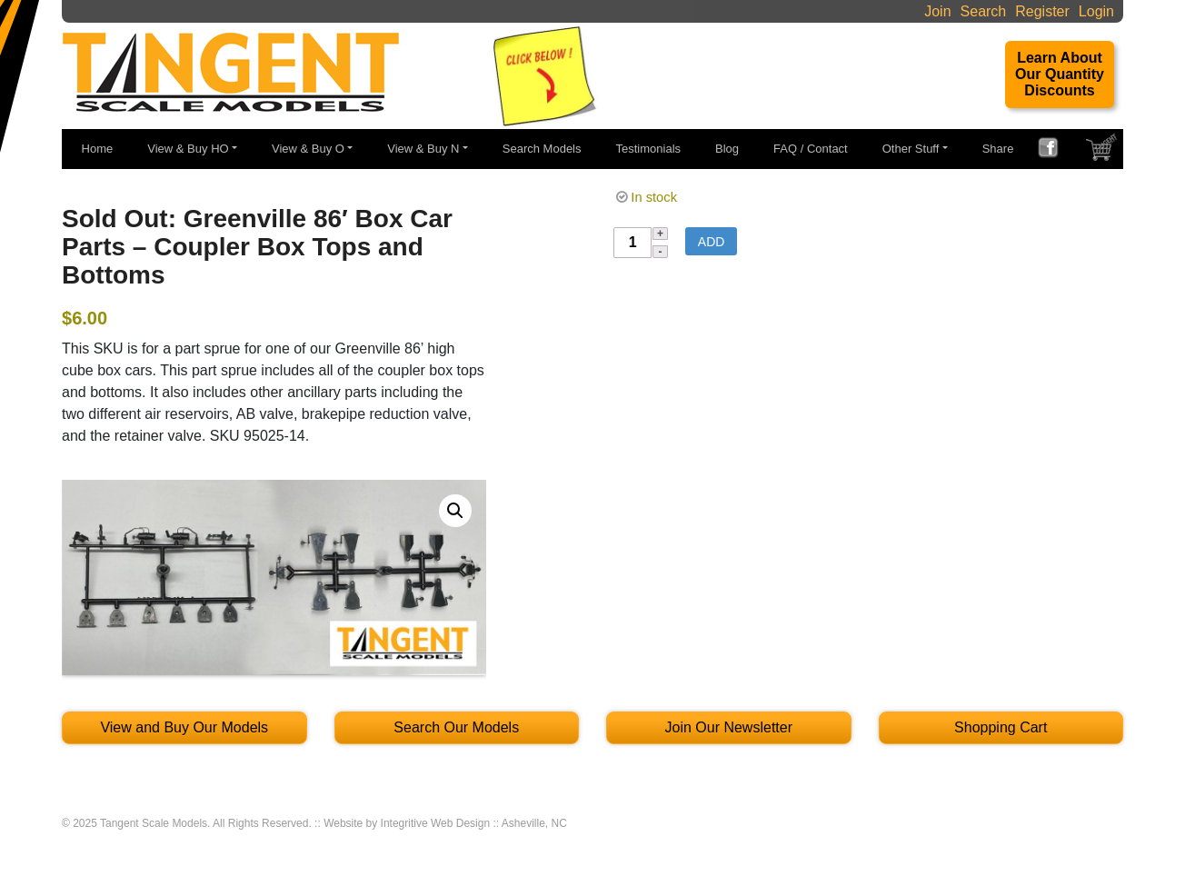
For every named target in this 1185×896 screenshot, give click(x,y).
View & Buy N (423, 148)
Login (1096, 11)
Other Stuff (911, 148)
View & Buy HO (187, 148)
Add (711, 241)
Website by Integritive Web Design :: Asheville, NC (445, 823)
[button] (455, 510)
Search (984, 11)
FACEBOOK (1055, 150)
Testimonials (649, 148)
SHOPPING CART (1103, 152)
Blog (727, 148)
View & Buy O (308, 148)
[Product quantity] (632, 242)
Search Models (542, 148)
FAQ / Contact (810, 148)
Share (998, 148)
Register (1042, 11)
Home (98, 148)
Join (937, 11)
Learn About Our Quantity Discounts (1059, 74)
